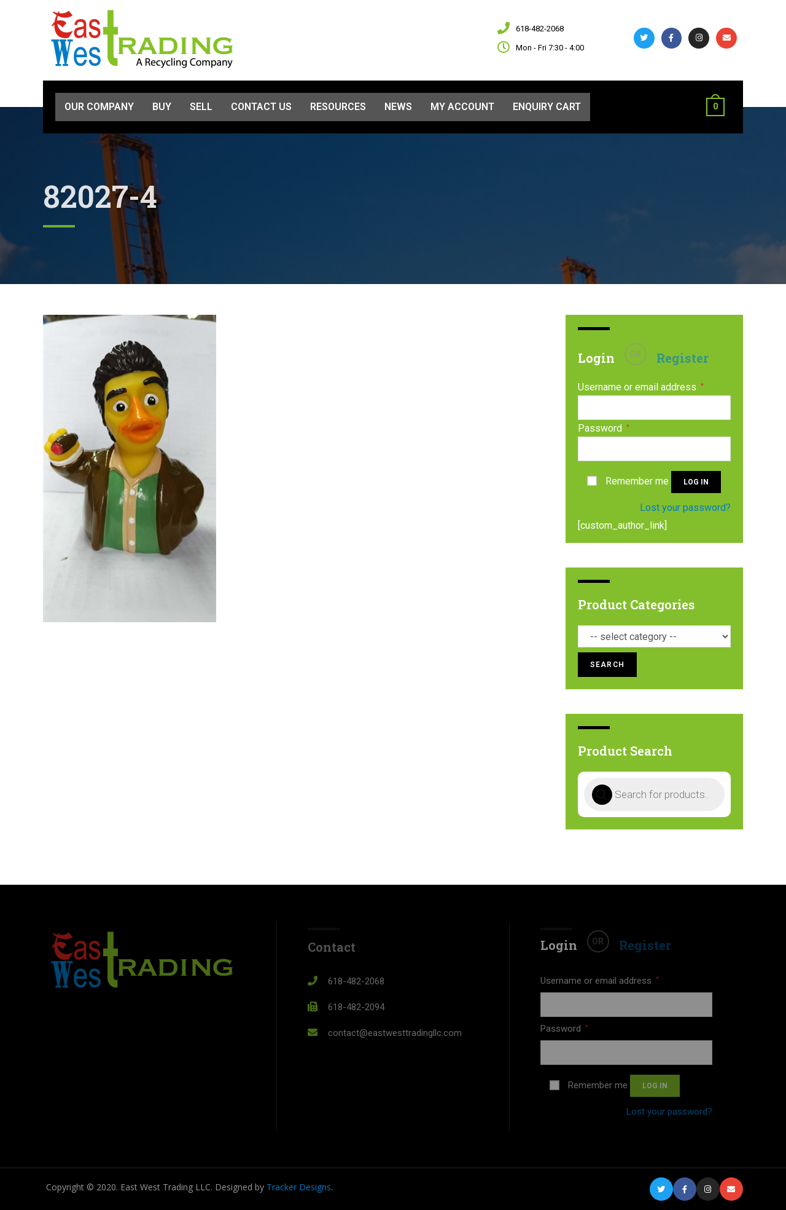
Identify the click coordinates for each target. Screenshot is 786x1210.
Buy (161, 107)
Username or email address (641, 387)
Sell (201, 107)
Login (596, 358)
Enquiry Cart (547, 107)
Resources (338, 107)
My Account (462, 107)
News (398, 107)
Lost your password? (685, 507)
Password (603, 428)
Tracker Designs (299, 1187)
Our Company (99, 107)
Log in (696, 482)
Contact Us (261, 107)
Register (682, 358)
